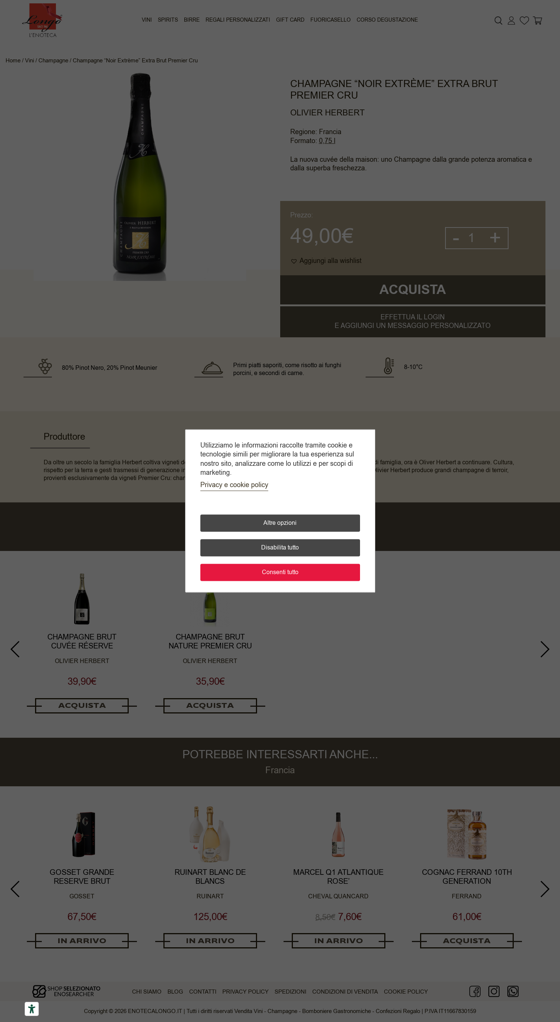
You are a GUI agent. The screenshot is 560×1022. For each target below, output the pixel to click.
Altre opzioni (280, 523)
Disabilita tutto (280, 548)
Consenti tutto (280, 573)
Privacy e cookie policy (234, 485)
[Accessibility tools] (32, 1009)
